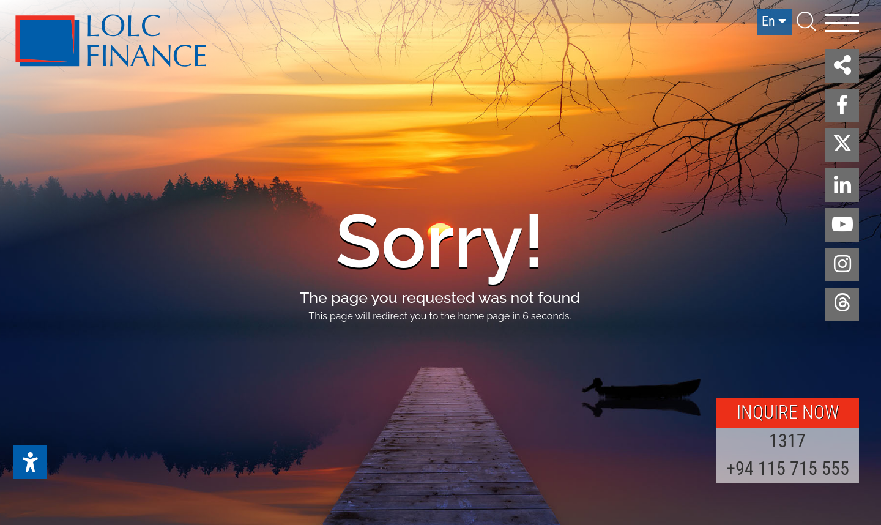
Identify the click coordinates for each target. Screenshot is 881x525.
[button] (842, 66)
